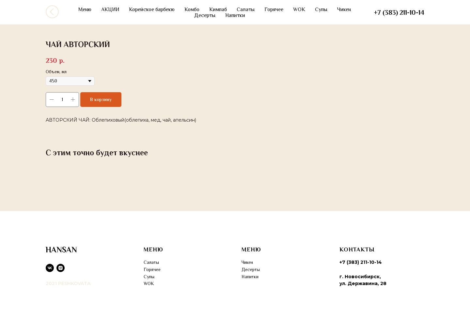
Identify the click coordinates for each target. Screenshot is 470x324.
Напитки (235, 15)
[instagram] (60, 268)
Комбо (191, 9)
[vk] (50, 268)
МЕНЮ (153, 249)
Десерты (204, 15)
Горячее (273, 9)
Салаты (246, 9)
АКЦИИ (110, 9)
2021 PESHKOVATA (68, 283)
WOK (299, 9)
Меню (84, 9)
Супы (321, 9)
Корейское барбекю (152, 9)
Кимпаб (218, 9)
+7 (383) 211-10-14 (399, 12)
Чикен (344, 9)
